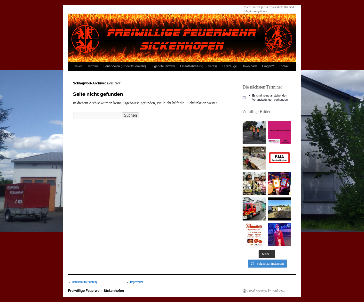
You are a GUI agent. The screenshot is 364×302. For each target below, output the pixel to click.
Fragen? (268, 66)
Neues (78, 66)
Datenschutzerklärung (84, 282)
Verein (212, 66)
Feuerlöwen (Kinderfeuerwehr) (124, 66)
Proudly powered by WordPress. (266, 290)
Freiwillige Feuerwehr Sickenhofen (96, 291)
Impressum (136, 282)
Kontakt (284, 66)
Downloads (249, 66)
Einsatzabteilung (191, 66)
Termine (93, 66)
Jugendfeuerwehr (163, 66)
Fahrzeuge (229, 66)
